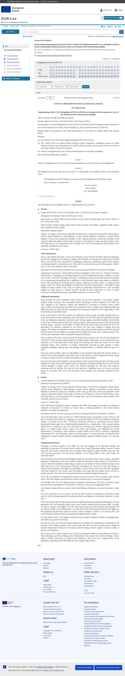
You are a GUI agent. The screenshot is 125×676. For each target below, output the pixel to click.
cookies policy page (44, 667)
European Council (89, 609)
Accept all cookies (84, 668)
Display (86, 87)
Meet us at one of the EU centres (53, 614)
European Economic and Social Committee (98, 626)
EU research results (90, 581)
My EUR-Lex (106, 10)
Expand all (106, 59)
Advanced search (117, 36)
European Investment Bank (93, 631)
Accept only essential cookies (108, 668)
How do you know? (49, 2)
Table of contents (11, 78)
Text (6, 46)
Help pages (47, 563)
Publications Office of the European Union (97, 643)
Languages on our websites (52, 630)
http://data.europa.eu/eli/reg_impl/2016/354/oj (54, 55)
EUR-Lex (9, 18)
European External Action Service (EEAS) (97, 624)
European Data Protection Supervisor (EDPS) (98, 636)
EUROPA (5, 26)
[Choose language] (45, 86)
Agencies (87, 645)
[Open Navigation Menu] (10, 32)
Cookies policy (48, 587)
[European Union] (8, 602)
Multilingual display (43, 82)
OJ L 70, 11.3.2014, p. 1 (47, 196)
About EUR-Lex (89, 563)
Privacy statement (49, 592)
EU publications (89, 586)
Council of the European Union (94, 611)
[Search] (121, 32)
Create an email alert (13, 68)
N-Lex (86, 590)
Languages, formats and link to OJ (48, 62)
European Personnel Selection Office (96, 641)
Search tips (28, 36)
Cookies (45, 638)
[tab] (77, 62)
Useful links (88, 568)
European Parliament (91, 607)
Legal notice (47, 584)
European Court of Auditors (93, 621)
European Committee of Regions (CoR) (96, 628)
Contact (45, 565)
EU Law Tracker (89, 593)
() (78, 127)
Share (118, 27)
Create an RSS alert (12, 72)
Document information (13, 50)
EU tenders (87, 579)
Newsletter (87, 565)
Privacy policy (47, 633)
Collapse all (115, 59)
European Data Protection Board (94, 638)
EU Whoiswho (88, 583)
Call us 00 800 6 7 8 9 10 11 (52, 607)
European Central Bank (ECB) (93, 619)
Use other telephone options (52, 609)
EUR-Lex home (15, 26)
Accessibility (47, 589)
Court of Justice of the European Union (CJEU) (99, 616)
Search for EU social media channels (55, 622)
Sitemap (46, 568)
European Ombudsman (91, 633)
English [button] (118, 10)
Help (103, 27)
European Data (89, 576)
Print (110, 27)
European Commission (91, 614)
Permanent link (11, 59)
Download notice (11, 62)
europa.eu (17, 606)
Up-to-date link (10, 56)
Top (39, 545)
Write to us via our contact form (53, 611)
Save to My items (11, 65)
